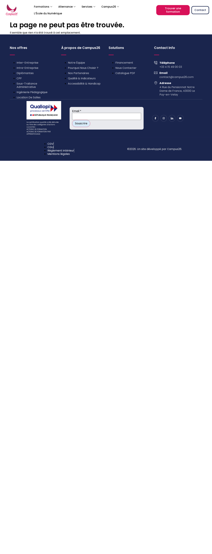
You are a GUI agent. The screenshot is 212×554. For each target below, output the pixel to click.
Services (88, 6)
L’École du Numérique (48, 13)
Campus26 (110, 6)
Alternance (67, 6)
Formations (43, 6)
